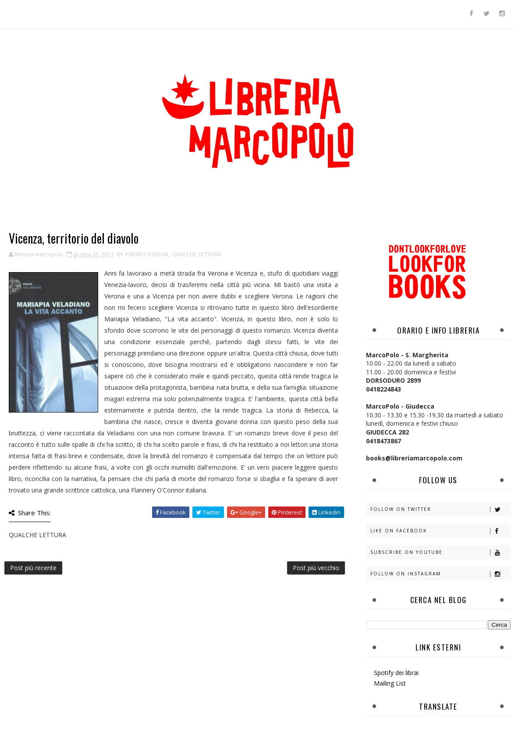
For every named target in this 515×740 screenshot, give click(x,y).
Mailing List (390, 683)
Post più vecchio (316, 568)
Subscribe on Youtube (440, 552)
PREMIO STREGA (146, 254)
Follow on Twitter (440, 509)
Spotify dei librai (396, 672)
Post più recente (33, 568)
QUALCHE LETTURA (196, 254)
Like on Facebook (440, 531)
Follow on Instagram (440, 574)
